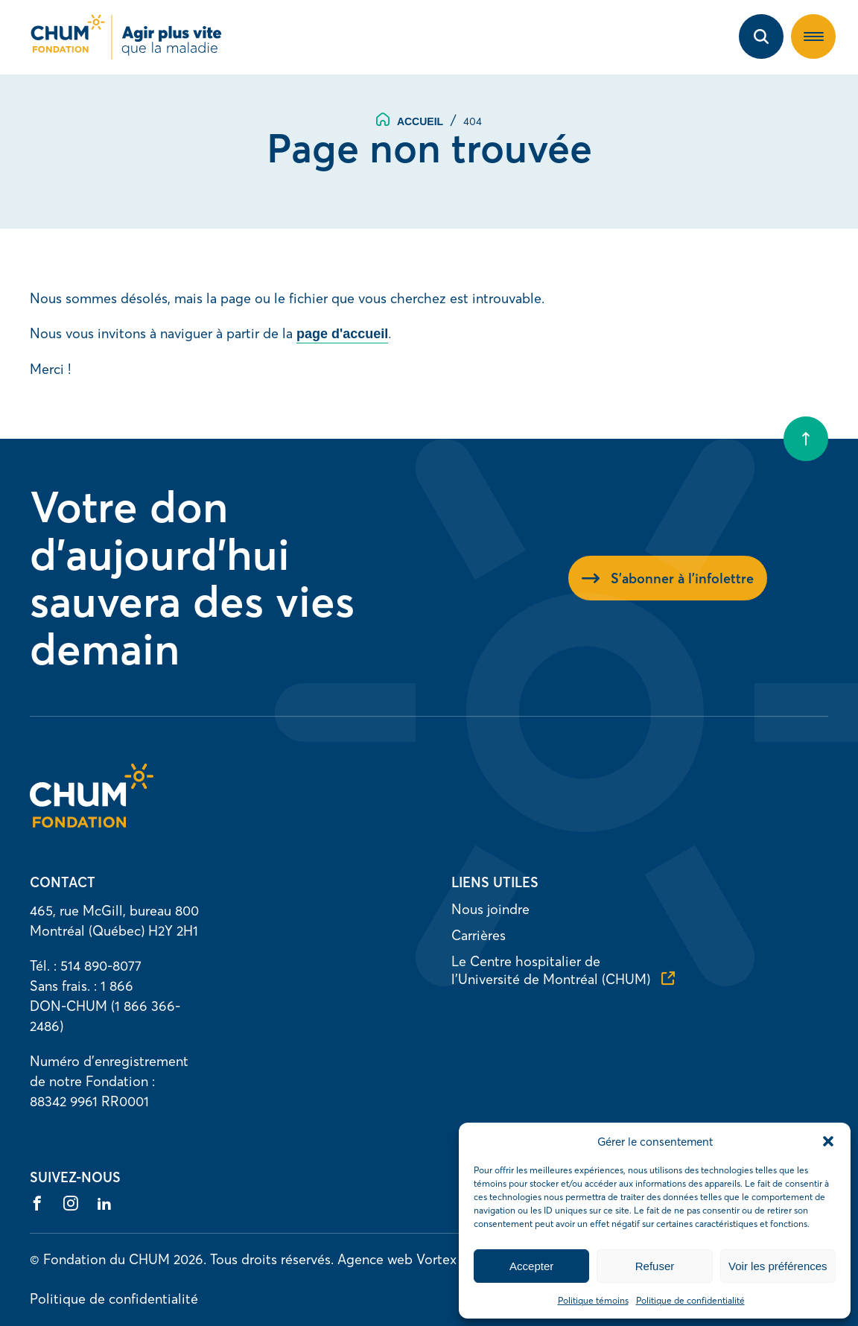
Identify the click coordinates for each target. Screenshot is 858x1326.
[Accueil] (91, 822)
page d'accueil (342, 333)
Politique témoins (593, 1300)
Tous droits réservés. (272, 1259)
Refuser (655, 1266)
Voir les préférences (777, 1266)
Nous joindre (490, 909)
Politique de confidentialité (690, 1300)
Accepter (531, 1266)
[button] (828, 1141)
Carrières (478, 935)
